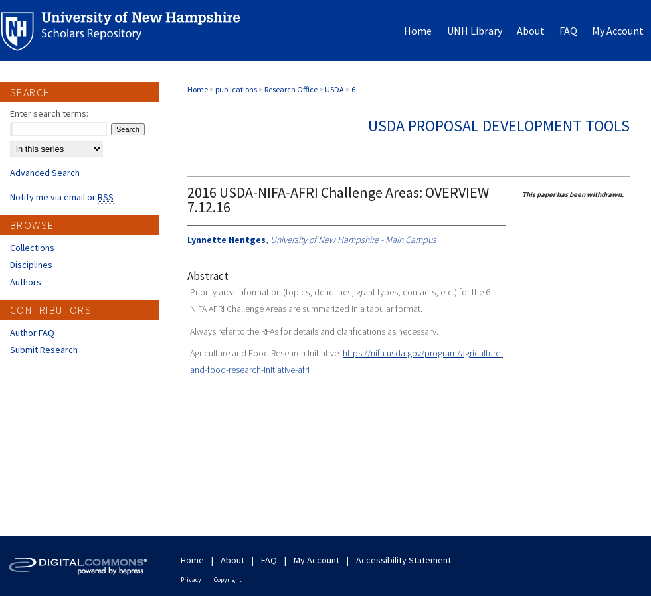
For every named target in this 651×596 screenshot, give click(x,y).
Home (197, 89)
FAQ (269, 560)
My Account (316, 560)
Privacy (191, 579)
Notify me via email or (62, 197)
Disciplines (31, 265)
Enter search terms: (49, 113)
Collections (32, 248)
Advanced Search (45, 173)
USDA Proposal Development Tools (499, 125)
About (232, 560)
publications (236, 89)
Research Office (291, 89)
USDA (334, 89)
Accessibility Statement (403, 560)
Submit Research (44, 350)
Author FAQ (32, 332)
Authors (25, 282)
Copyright (228, 579)
